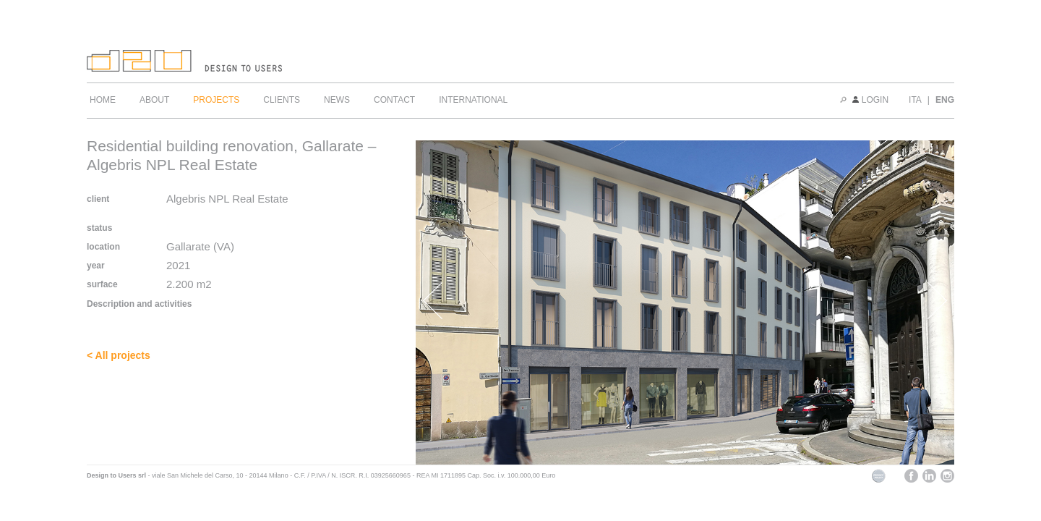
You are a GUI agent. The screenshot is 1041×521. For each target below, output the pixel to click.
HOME (103, 100)
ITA (915, 100)
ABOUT (154, 100)
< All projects (118, 355)
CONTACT (394, 100)
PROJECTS (216, 100)
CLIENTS (281, 100)
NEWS (337, 100)
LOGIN (870, 100)
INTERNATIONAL (473, 100)
